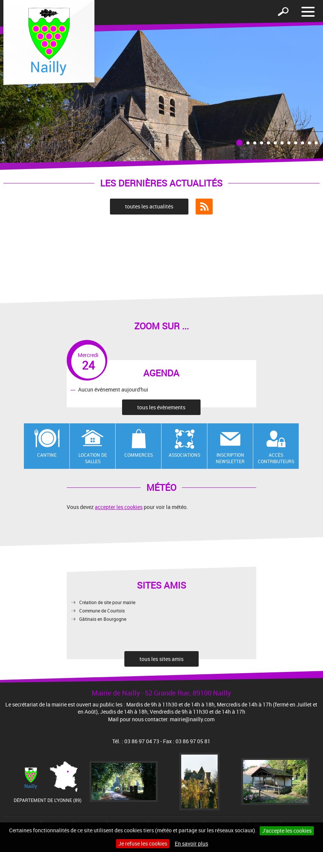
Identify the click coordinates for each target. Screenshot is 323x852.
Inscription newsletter (230, 458)
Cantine (46, 455)
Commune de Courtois (102, 611)
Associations (184, 455)
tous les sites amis (161, 658)
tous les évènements (161, 407)
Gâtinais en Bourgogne (102, 619)
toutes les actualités (149, 206)
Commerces (138, 455)
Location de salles (92, 458)
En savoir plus (191, 843)
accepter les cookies (119, 507)
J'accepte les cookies (287, 830)
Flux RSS (204, 207)
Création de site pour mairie (107, 602)
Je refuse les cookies (142, 843)
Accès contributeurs (276, 458)
